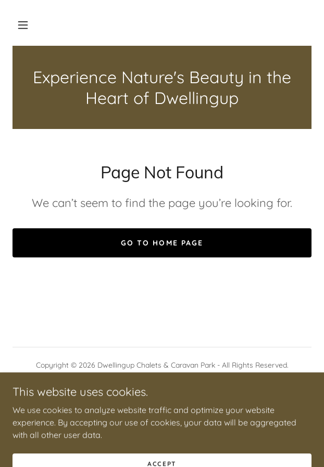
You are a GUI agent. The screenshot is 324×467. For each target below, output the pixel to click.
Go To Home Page (162, 243)
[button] (23, 25)
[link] (162, 401)
